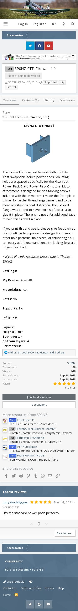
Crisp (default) (13, 581)
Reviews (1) (30, 100)
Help (61, 588)
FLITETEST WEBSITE (17, 569)
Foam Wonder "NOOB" (27, 455)
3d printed (51, 82)
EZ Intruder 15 (22, 420)
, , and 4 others (36, 352)
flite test (11, 87)
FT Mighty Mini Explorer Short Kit (32, 429)
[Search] (72, 24)
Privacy (49, 588)
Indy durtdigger (15, 502)
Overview (10, 100)
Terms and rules (31, 588)
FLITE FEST (38, 569)
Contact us (10, 588)
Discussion (67, 100)
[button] (5, 24)
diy (62, 82)
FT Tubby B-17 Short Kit (26, 438)
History (49, 100)
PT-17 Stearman (23, 447)
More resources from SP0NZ (24, 414)
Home (7, 595)
